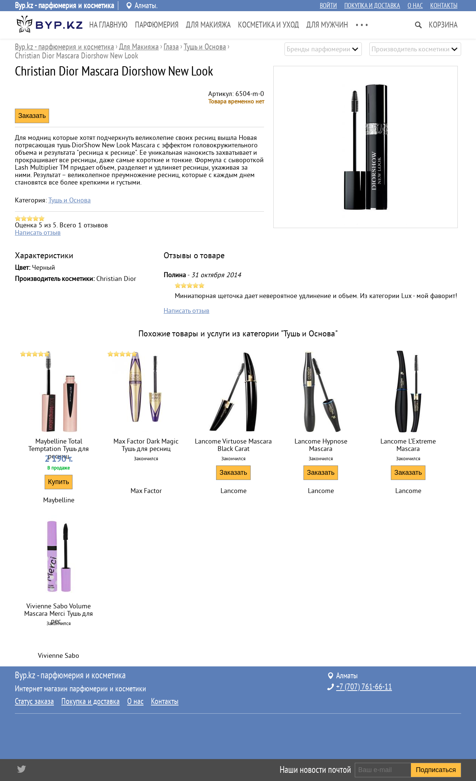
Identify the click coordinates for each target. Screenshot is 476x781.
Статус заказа (34, 701)
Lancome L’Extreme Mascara (408, 445)
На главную (108, 24)
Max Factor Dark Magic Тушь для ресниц (145, 445)
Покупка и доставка (372, 5)
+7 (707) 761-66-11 (364, 686)
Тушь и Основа (69, 200)
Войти (328, 5)
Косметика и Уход (268, 24)
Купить (58, 482)
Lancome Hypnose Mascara (321, 445)
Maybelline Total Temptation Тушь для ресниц (58, 446)
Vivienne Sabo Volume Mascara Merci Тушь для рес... (58, 610)
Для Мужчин (327, 24)
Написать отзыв (38, 232)
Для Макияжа (208, 24)
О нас (415, 5)
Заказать (233, 472)
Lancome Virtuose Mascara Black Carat (233, 445)
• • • (362, 24)
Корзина (443, 24)
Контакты (443, 5)
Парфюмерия (156, 24)
